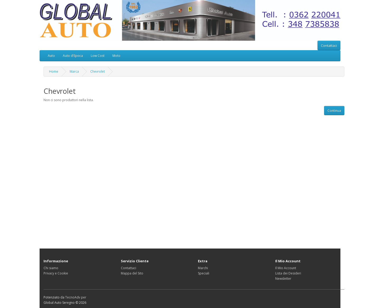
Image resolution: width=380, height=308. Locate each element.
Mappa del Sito (132, 273)
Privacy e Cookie (56, 273)
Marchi (203, 268)
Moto (116, 55)
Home (53, 71)
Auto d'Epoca (73, 55)
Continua (334, 110)
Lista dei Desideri (288, 273)
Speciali (203, 273)
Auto (51, 55)
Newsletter (283, 278)
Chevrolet (97, 71)
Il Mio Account (285, 268)
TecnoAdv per (75, 297)
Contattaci (329, 45)
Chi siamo (51, 268)
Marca (74, 71)
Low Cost (97, 55)
